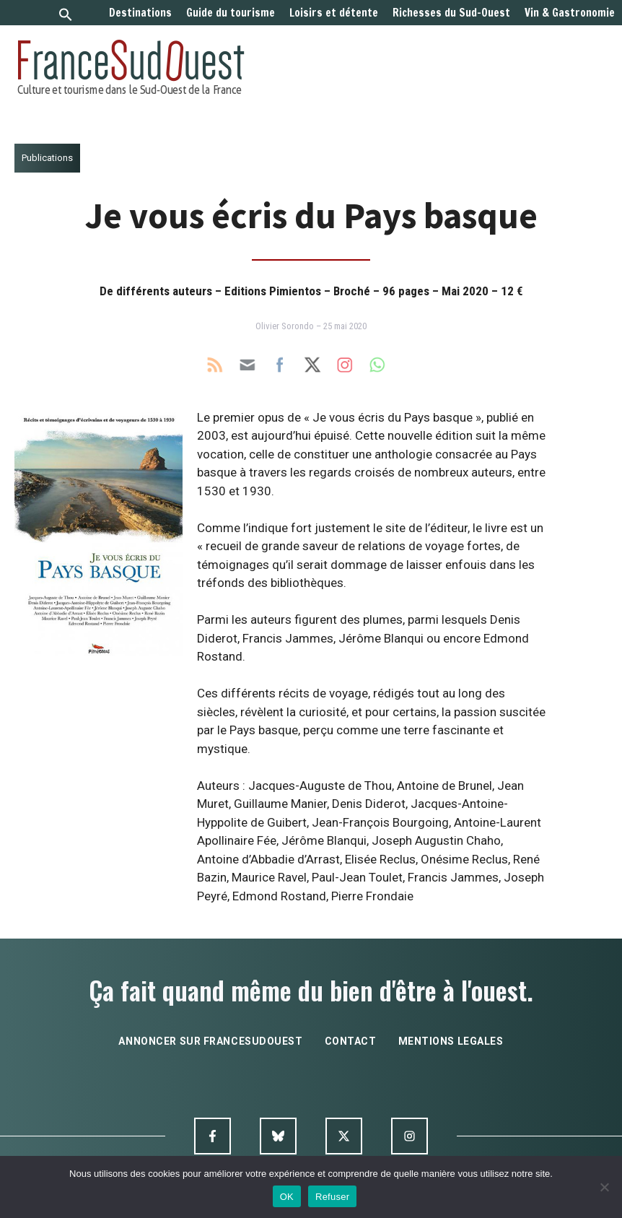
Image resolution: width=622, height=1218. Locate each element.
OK (287, 1196)
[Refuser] (604, 1187)
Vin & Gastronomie (570, 13)
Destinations (140, 13)
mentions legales (451, 1041)
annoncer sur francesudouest (210, 1041)
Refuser (332, 1196)
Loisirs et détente (333, 13)
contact (351, 1041)
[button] (65, 16)
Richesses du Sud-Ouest (451, 13)
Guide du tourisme (230, 13)
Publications (47, 157)
